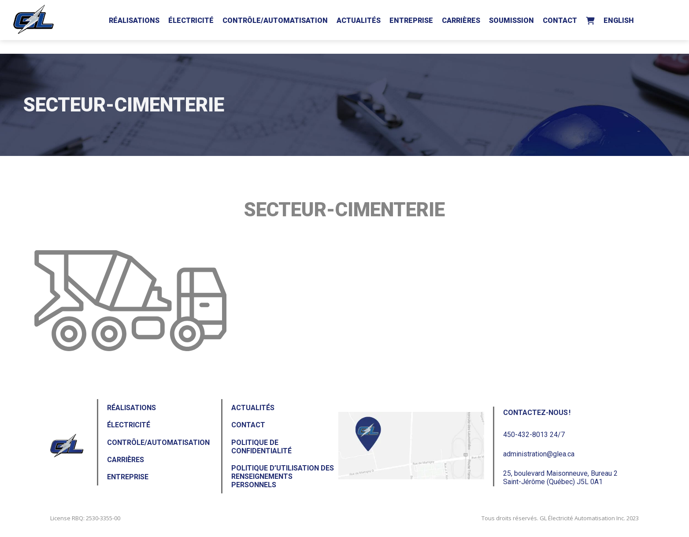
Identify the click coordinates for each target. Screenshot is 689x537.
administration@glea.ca (538, 454)
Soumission (511, 20)
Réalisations (134, 20)
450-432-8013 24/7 (534, 434)
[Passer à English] (619, 19)
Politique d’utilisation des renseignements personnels (282, 476)
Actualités (359, 20)
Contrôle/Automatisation (275, 20)
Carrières (461, 20)
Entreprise (411, 20)
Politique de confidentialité (261, 446)
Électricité (191, 20)
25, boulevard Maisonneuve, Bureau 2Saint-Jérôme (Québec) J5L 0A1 (560, 477)
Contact (560, 20)
